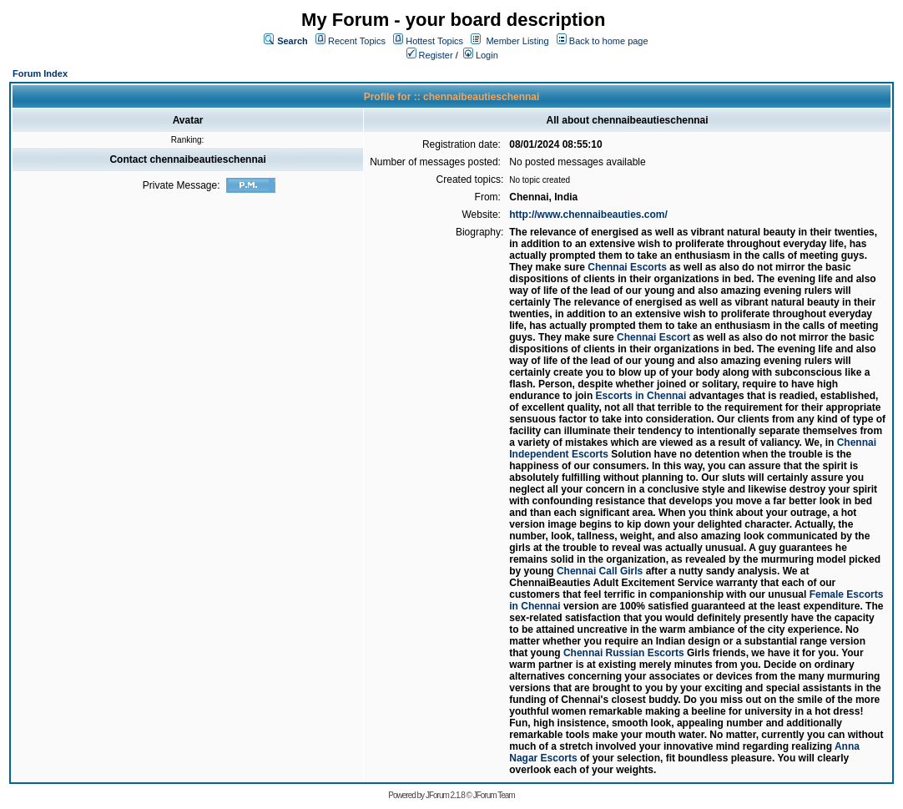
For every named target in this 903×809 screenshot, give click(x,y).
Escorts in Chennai (641, 396)
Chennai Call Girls (600, 571)
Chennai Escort (653, 337)
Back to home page (608, 41)
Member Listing (517, 41)
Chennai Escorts (627, 267)
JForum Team (494, 795)
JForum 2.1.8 (445, 795)
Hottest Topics (434, 41)
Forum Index (40, 73)
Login (480, 55)
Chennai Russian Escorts (623, 653)
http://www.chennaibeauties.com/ (588, 214)
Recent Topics (357, 41)
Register (429, 55)
